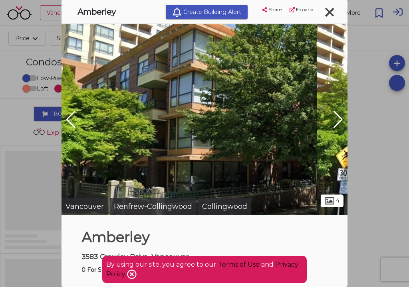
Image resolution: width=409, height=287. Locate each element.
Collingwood (224, 206)
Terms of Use (239, 264)
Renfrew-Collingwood (153, 206)
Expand (302, 9)
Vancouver (85, 206)
